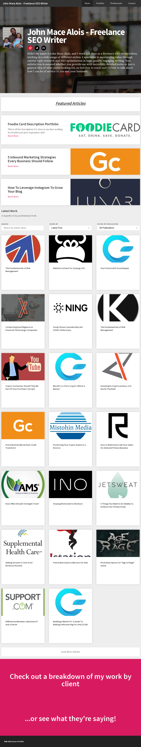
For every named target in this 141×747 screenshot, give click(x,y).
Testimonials (116, 3)
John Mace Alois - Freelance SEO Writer (25, 3)
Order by (53, 224)
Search (4, 224)
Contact (131, 3)
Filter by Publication (107, 224)
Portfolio (100, 3)
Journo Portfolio (17, 742)
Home (87, 3)
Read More (13, 136)
